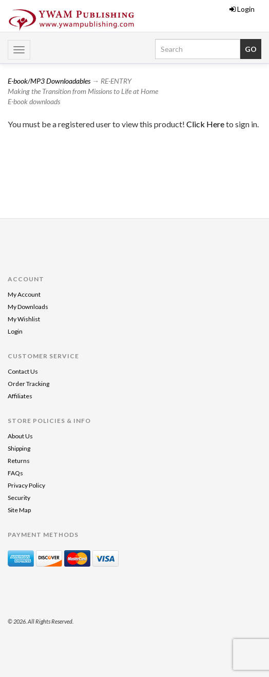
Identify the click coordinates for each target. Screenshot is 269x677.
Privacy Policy (26, 485)
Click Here (206, 124)
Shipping (19, 448)
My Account (24, 294)
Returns (19, 461)
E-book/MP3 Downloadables (49, 80)
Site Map (19, 510)
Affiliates (20, 396)
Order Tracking (28, 384)
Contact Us (23, 371)
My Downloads (28, 307)
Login (242, 9)
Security (19, 497)
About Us (20, 436)
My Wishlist (24, 319)
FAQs (15, 473)
